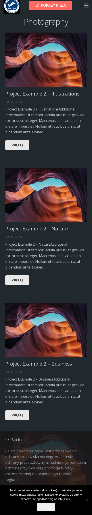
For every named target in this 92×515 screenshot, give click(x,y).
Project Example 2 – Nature (36, 228)
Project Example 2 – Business (38, 363)
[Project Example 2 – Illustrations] (46, 35)
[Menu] (86, 5)
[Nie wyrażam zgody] (86, 500)
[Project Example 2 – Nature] (46, 170)
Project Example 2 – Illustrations (42, 93)
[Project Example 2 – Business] (46, 305)
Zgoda (46, 506)
